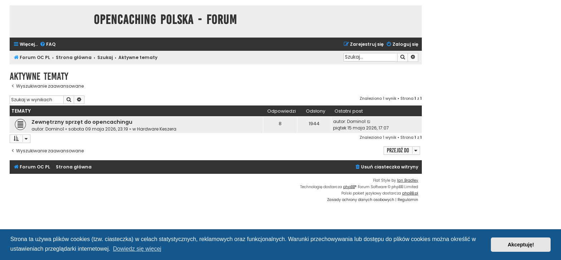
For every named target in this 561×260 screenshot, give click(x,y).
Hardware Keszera (156, 129)
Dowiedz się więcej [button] (137, 249)
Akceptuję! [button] (521, 244)
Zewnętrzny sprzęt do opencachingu (81, 122)
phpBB (349, 187)
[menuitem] (47, 44)
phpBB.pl (410, 193)
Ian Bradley (407, 180)
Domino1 (54, 129)
